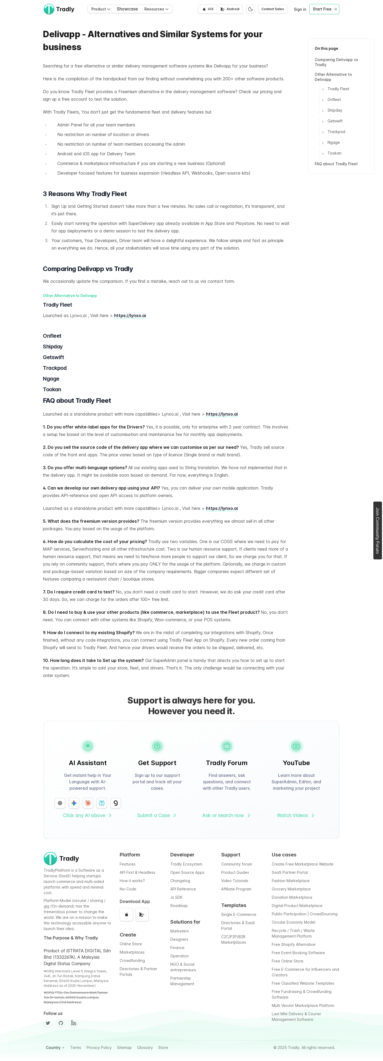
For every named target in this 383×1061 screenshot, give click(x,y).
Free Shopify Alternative (294, 944)
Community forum (236, 864)
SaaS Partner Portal (290, 872)
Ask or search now (226, 815)
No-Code (128, 889)
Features (128, 864)
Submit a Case (157, 815)
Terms (75, 1047)
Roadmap (179, 905)
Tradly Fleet (335, 89)
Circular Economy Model (293, 922)
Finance (177, 947)
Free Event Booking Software (298, 952)
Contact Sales (272, 9)
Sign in (300, 9)
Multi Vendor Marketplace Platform (303, 1005)
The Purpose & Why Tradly (71, 937)
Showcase (127, 9)
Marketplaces (132, 952)
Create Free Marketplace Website (302, 864)
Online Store (131, 944)
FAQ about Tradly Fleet (336, 163)
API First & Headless (137, 872)
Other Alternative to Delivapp (333, 77)
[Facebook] (73, 1023)
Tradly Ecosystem (186, 864)
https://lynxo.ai (130, 315)
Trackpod (333, 132)
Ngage (331, 143)
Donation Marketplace (292, 897)
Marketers (179, 931)
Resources (156, 9)
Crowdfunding (132, 960)
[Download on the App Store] (207, 9)
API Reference (183, 889)
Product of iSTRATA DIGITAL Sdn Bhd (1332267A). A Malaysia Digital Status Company (77, 957)
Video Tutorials (234, 880)
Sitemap (124, 1047)
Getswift (332, 121)
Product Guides (235, 872)
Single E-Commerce (238, 914)
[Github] (61, 1023)
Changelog (180, 880)
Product (100, 9)
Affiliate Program (236, 889)
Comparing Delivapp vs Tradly (336, 62)
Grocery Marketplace (291, 889)
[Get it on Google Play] (230, 9)
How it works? (132, 880)
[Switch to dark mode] (250, 9)
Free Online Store (287, 961)
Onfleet (331, 100)
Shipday (332, 111)
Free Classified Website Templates (303, 983)
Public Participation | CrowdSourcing (304, 914)
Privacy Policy (99, 1047)
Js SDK (176, 897)
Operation (179, 956)
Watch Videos (296, 815)
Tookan (331, 154)
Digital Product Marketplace (297, 905)
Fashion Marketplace (291, 880)
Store (163, 1047)
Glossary (145, 1047)
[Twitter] (48, 1023)
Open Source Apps (187, 872)
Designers (179, 939)
